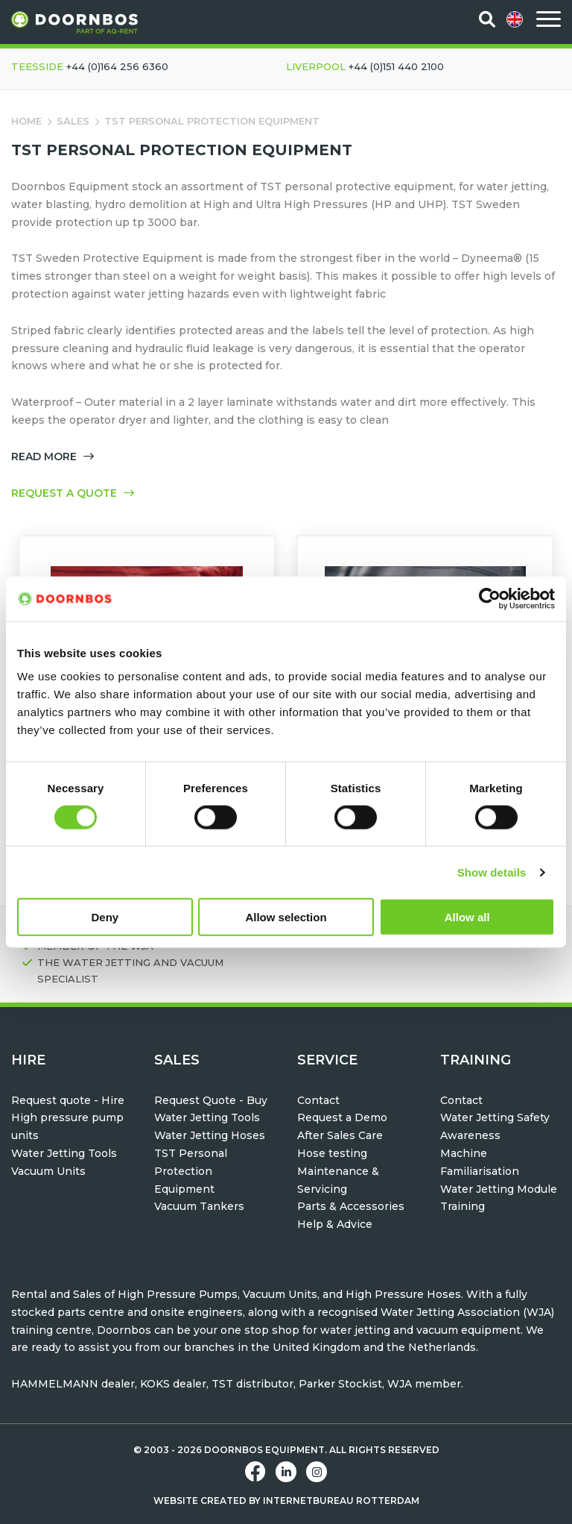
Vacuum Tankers (199, 1206)
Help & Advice (334, 1224)
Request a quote (72, 493)
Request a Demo (342, 1117)
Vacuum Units (48, 1171)
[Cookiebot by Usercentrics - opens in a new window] (490, 598)
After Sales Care (340, 1135)
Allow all (467, 917)
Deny (104, 917)
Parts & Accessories (350, 1206)
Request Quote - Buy (210, 1100)
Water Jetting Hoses (209, 1135)
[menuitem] (515, 19)
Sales (73, 121)
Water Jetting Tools (64, 1153)
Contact (318, 1100)
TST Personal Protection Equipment (190, 1171)
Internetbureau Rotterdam (341, 1500)
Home (26, 121)
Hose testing (332, 1153)
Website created (200, 1500)
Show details (492, 871)
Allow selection (285, 917)
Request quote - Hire (67, 1100)
